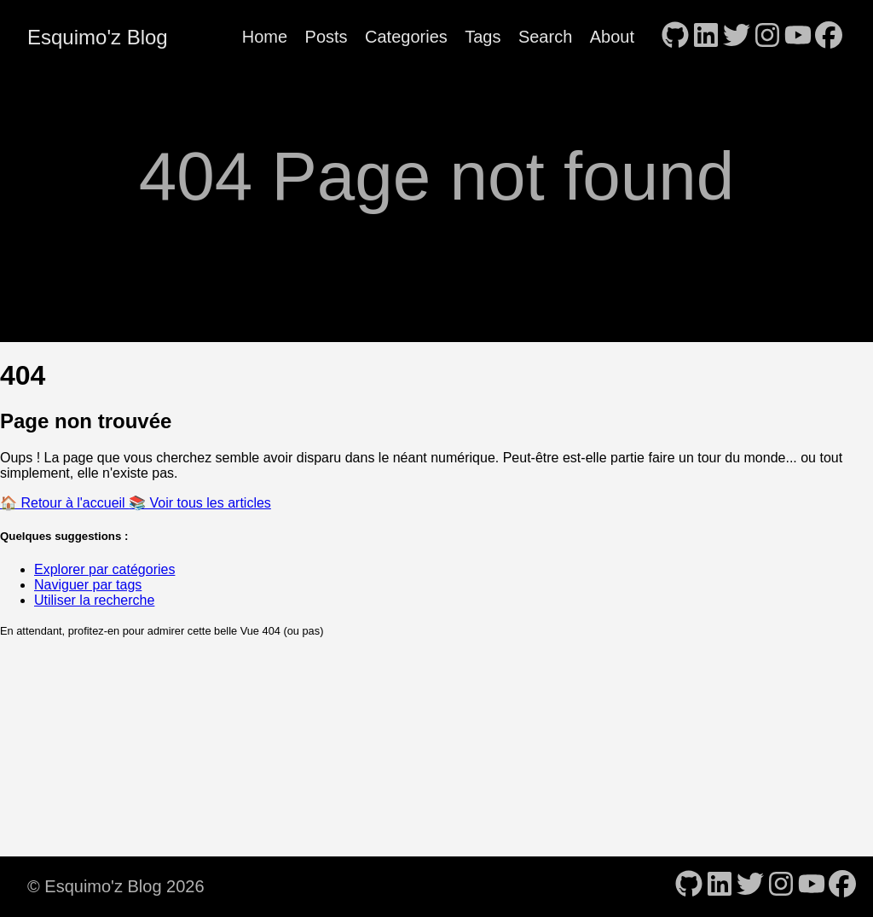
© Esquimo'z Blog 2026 (116, 886)
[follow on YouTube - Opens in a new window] (798, 36)
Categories (406, 36)
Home (264, 36)
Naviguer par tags (88, 584)
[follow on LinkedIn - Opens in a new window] (706, 36)
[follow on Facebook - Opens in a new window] (828, 36)
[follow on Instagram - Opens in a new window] (767, 36)
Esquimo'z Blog (97, 37)
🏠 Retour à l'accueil (64, 503)
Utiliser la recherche (94, 600)
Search (545, 36)
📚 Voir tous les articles (200, 503)
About (612, 36)
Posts (326, 36)
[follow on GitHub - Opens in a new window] (675, 36)
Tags (482, 36)
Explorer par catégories (104, 569)
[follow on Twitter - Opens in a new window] (736, 36)
